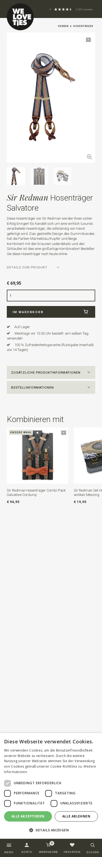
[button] (51, 372)
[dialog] (51, 786)
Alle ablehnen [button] (76, 816)
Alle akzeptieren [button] (27, 816)
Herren (63, 26)
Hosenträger (83, 26)
